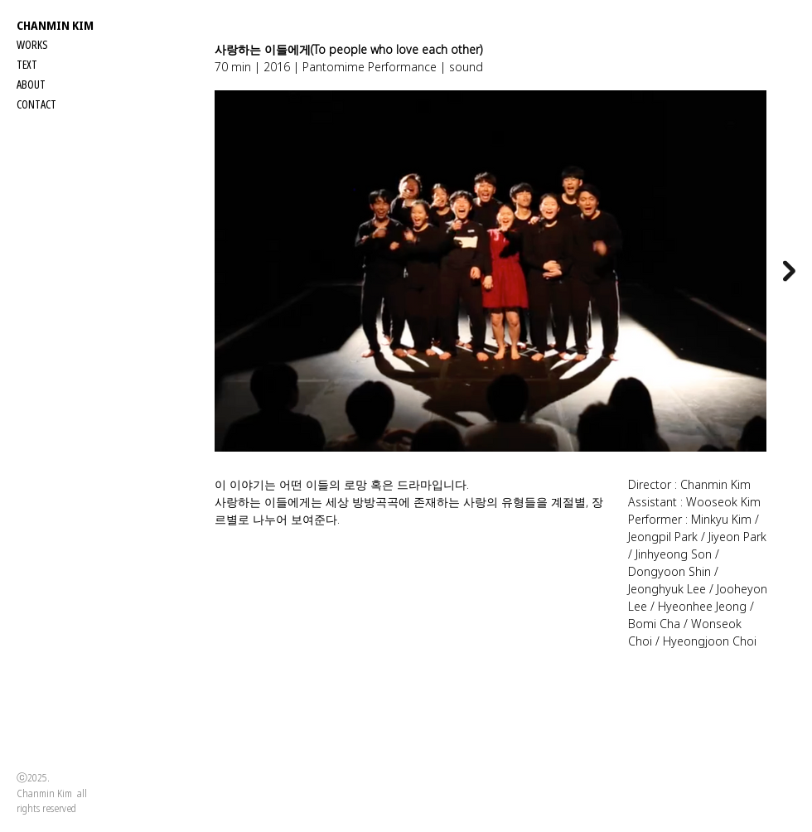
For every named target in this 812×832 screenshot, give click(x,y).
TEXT (27, 64)
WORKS (32, 44)
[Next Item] (789, 270)
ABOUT (31, 84)
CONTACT (36, 104)
